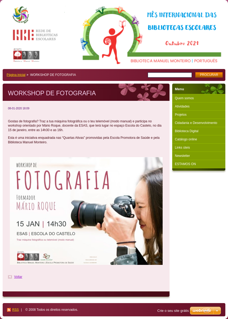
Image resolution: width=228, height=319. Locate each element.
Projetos (181, 115)
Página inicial (16, 75)
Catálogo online (186, 139)
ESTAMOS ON (185, 164)
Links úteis (182, 147)
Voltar (18, 277)
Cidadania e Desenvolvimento (196, 123)
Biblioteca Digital (187, 131)
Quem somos (184, 98)
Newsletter (182, 156)
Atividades (182, 106)
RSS (15, 310)
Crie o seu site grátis (173, 311)
